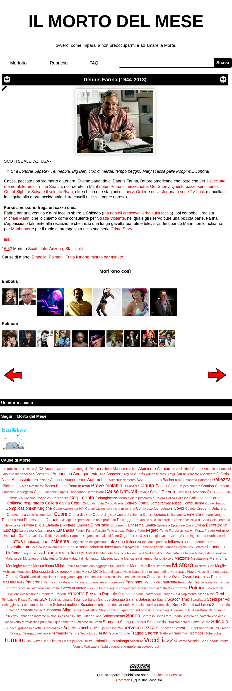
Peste (56, 588)
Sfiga (66, 610)
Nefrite (147, 571)
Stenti (98, 622)
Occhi (24, 577)
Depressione (34, 520)
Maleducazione (112, 558)
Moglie (220, 566)
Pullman (124, 594)
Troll (185, 633)
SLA (43, 599)
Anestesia (43, 474)
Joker (108, 547)
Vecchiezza (160, 640)
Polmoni (56, 257)
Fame (90, 530)
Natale (136, 571)
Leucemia (216, 547)
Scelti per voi (218, 599)
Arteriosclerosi (156, 474)
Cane (38, 492)
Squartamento (63, 622)
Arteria (139, 474)
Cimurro (183, 492)
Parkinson (134, 582)
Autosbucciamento (122, 480)
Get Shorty (159, 186)
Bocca (50, 486)
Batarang (204, 480)
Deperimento (12, 520)
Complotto (144, 508)
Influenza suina (180, 542)
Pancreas (34, 582)
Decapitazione (154, 514)
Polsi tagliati (216, 588)
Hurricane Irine (217, 536)
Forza (199, 530)
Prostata (93, 594)
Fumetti (10, 535)
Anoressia (114, 474)
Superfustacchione (80, 628)
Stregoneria (156, 622)
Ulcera (55, 641)
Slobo (97, 616)
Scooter (87, 604)
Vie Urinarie (210, 641)
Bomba (62, 486)
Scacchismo (178, 599)
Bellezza (221, 479)
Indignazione (98, 542)
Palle (20, 582)
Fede (141, 530)
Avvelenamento (149, 480)
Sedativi (129, 605)
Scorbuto (100, 605)
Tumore (14, 640)
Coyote (190, 508)
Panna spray (53, 582)
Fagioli (80, 530)
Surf (210, 628)
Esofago (10, 530)
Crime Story (121, 229)
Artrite (181, 474)
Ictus (17, 541)
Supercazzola (52, 628)
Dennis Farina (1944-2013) (115, 79)
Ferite (164, 530)
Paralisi (68, 582)
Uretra (88, 641)
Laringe (169, 547)
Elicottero (67, 525)
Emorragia (100, 525)
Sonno (133, 615)
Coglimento (81, 497)
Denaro (207, 514)
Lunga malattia (60, 553)
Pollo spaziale (178, 588)
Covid (179, 508)
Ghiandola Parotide (68, 536)
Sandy (92, 599)
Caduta (146, 485)
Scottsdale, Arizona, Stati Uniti (55, 248)
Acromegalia (79, 469)
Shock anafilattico (85, 610)
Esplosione (28, 530)
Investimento (18, 547)
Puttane (138, 594)
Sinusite (76, 616)
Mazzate (182, 558)
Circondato (198, 492)
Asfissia (222, 474)
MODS (93, 553)
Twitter (36, 641)
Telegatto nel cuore (37, 633)
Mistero (182, 564)
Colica (170, 498)
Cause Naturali (121, 491)
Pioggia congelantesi (122, 588)
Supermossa (107, 628)
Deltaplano (175, 514)
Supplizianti (197, 628)
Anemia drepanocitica (18, 474)
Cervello (169, 491)
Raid (176, 594)
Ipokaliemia (51, 547)
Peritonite (169, 582)
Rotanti (33, 599)
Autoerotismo (75, 480)
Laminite (147, 547)
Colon (76, 503)
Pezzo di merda (73, 588)
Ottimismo (163, 577)
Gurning (189, 536)
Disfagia (66, 520)
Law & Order (134, 191)
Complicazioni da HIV (69, 508)
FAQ (93, 62)
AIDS (39, 469)
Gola (143, 535)
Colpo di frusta (93, 503)
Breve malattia (106, 485)
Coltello (130, 503)
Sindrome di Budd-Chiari (151, 610)
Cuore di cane (80, 514)
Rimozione (9, 599)
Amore (197, 469)
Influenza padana (154, 542)
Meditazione (200, 558)
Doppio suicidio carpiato (156, 520)
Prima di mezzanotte (129, 186)
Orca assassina (111, 577)
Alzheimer (166, 468)
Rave (211, 594)
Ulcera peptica (72, 641)
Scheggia (9, 605)
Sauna (162, 599)
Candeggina (24, 492)
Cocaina (30, 498)
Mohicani (9, 571)
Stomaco (111, 622)
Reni (220, 594)
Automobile (97, 479)
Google (154, 536)
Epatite (150, 525)
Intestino (213, 542)
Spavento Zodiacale (211, 616)
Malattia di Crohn (55, 558)
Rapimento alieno (193, 594)
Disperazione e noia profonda (94, 520)
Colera (160, 498)
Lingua (26, 553)
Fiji (192, 530)
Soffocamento (113, 616)
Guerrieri (175, 536)
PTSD (205, 577)
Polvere (13, 594)
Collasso (182, 498)
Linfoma (13, 553)
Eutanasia (65, 530)
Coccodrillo (60, 498)
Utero (110, 641)
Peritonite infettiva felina (195, 582)
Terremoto (60, 633)
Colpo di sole (114, 503)
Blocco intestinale (31, 486)
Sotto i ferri (164, 616)
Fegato (152, 530)
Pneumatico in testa (152, 588)
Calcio (161, 486)
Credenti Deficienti (211, 508)
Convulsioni (163, 508)
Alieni (133, 469)
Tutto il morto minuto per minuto (94, 257)
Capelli (63, 492)
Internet (199, 542)
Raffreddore (153, 594)
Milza (71, 566)
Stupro (205, 622)
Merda (27, 566)
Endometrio (119, 525)
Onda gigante (65, 577)
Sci (19, 605)
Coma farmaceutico (165, 503)
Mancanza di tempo (138, 558)
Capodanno (77, 492)
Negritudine (161, 571)
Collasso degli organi (206, 498)
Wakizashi (91, 646)
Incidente (59, 541)
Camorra (222, 486)
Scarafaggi (198, 599)
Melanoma (218, 558)
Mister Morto (162, 566)
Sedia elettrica (145, 605)
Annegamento (86, 474)
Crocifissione (36, 514)
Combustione (193, 503)
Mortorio (18, 62)
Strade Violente (111, 218)
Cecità (155, 492)
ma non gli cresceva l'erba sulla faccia (137, 213)
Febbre (131, 530)
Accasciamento (57, 469)
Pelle (157, 582)
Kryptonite (132, 547)
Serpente (25, 610)
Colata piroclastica (141, 498)
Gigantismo (129, 536)
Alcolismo (120, 469)
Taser (226, 628)
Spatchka (189, 616)
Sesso (38, 610)
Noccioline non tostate (213, 571)
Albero (107, 469)
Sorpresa (148, 616)
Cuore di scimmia (129, 514)
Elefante (52, 525)
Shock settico (108, 610)
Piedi (102, 588)
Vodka (224, 641)
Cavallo (143, 492)
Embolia (39, 257)
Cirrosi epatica (218, 492)
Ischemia (95, 547)
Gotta (164, 536)
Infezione (117, 541)
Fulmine (222, 530)
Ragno (167, 594)
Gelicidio (47, 536)
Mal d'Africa (173, 553)
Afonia (95, 468)
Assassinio (21, 479)
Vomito (78, 646)
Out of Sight (15, 191)
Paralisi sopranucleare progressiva (100, 582)
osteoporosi (150, 646)
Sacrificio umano (60, 599)
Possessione (29, 594)
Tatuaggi (16, 633)
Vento (183, 641)
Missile (146, 566)
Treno (176, 633)
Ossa (151, 577)
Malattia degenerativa (210, 553)
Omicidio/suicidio (42, 577)
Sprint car (45, 622)
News (191, 571)
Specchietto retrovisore (20, 622)
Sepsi (216, 604)
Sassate (118, 599)
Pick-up (92, 588)
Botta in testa (79, 486)
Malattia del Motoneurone (23, 558)
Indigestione (79, 542)
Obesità (12, 577)
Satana (132, 599)
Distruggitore (127, 520)
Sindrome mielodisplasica (50, 616)
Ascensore (207, 474)
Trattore (165, 633)
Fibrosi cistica (178, 530)
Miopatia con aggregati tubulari (98, 566)
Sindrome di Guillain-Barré (189, 610)
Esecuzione (216, 525)
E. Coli (40, 525)
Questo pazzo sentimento (195, 186)
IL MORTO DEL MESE (116, 21)
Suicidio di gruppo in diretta (22, 628)
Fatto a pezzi (116, 530)
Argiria (128, 474)
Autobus (56, 480)
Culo (49, 514)
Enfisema (135, 525)
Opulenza (92, 577)
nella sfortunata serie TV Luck (178, 191)
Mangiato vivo (163, 558)
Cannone (50, 492)
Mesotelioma (43, 566)
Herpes (201, 536)
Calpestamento (190, 486)
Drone (29, 525)
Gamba (24, 536)
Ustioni (99, 641)
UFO (46, 641)
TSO (217, 628)
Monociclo (24, 571)
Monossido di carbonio (50, 571)
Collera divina (57, 503)
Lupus (82, 553)
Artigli (171, 474)
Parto (148, 582)
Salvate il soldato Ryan (52, 191)
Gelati (35, 536)
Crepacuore (16, 514)
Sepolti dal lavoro (197, 604)
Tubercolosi (213, 633)
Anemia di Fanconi (217, 469)
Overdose (191, 576)
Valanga (122, 641)
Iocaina (36, 547)
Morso (87, 571)
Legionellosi (184, 547)
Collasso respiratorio (25, 503)
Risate (22, 599)
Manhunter (98, 186)
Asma (6, 480)
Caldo (172, 486)
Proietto (76, 593)
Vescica (194, 641)
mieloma (134, 646)
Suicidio (219, 621)
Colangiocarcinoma (111, 498)
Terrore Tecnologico (83, 633)
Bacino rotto (172, 480)
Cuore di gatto (104, 514)
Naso (127, 571)
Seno (177, 604)
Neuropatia (178, 571)
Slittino (87, 616)
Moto (97, 571)
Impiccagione (36, 541)
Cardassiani (95, 492)
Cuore (61, 514)
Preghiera (46, 594)
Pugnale (109, 594)
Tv (29, 641)
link (7, 239)
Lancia (159, 547)
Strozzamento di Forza (183, 622)
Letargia (200, 547)
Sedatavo (115, 605)
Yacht (104, 646)
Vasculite (136, 641)
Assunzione (40, 480)
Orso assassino (134, 577)
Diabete (53, 519)
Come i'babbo (215, 503)
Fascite (100, 530)
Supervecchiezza (136, 627)
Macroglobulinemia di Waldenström (139, 553)
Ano (103, 474)
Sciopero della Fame (37, 605)
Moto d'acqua (113, 571)
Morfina (75, 571)
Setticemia (52, 610)
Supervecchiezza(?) (172, 628)
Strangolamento (133, 622)
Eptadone (178, 525)
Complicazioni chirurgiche (28, 508)
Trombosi (196, 633)
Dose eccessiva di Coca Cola (195, 520)
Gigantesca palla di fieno (101, 536)
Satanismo (147, 599)
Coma (143, 503)
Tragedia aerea (144, 633)
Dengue (219, 514)
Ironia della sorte (73, 547)
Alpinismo (147, 468)
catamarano (117, 646)
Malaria (188, 553)
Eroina (199, 525)
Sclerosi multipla (66, 604)
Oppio (80, 577)
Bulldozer (130, 486)
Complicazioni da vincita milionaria (110, 508)
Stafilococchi (83, 622)
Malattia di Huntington (84, 558)
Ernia (189, 525)
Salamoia (80, 599)
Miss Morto (131, 566)
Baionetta (190, 480)
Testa (102, 633)
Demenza (192, 514)
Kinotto (119, 547)
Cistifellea (16, 498)
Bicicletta (10, 486)
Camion (207, 486)
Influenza (133, 542)
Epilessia (163, 525)
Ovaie (176, 577)
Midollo (61, 566)
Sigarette (126, 610)
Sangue (104, 599)
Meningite (14, 566)
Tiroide (113, 633)
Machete (106, 553)
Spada (177, 616)
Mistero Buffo (204, 566)
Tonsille (124, 633)
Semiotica (164, 605)
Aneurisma (62, 474)
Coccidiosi (43, 498)
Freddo (210, 530)
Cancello (8, 492)
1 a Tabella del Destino (17, 469)
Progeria (60, 594)
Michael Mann (16, 218)
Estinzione (46, 530)
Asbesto (193, 474)
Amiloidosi (183, 469)
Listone (37, 553)
